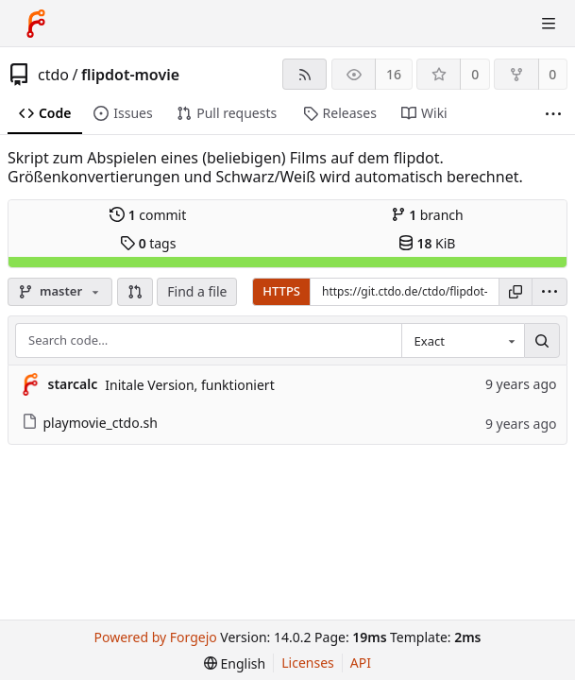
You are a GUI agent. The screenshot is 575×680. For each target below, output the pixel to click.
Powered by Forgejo (155, 637)
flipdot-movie (130, 74)
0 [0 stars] (475, 74)
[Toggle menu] (549, 24)
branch (427, 215)
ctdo (53, 74)
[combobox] (462, 341)
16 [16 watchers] (393, 74)
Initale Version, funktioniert (189, 385)
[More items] (553, 114)
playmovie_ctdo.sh (90, 423)
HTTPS (281, 290)
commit (148, 215)
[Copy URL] (516, 292)
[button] (135, 292)
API (360, 663)
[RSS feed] (304, 74)
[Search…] (542, 341)
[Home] (35, 24)
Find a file (197, 291)
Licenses (307, 663)
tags (148, 243)
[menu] (549, 292)
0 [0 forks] (552, 74)
